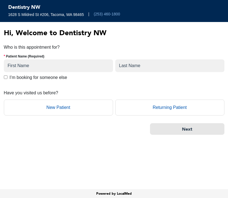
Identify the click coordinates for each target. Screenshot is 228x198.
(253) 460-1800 (107, 14)
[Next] (187, 129)
